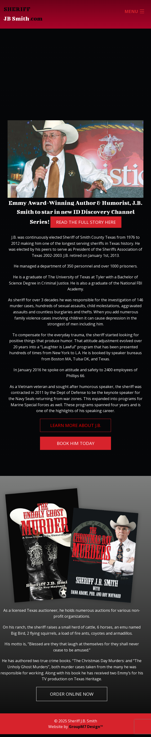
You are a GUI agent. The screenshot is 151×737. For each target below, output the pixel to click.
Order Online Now (71, 694)
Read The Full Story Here (86, 222)
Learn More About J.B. (75, 425)
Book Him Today (75, 443)
